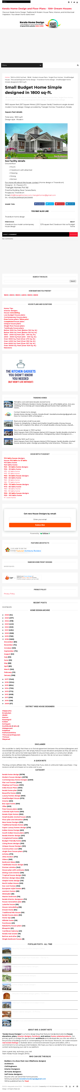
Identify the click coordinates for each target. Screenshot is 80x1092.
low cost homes (9, 886)
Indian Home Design (11, 831)
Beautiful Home (9, 794)
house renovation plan (12, 902)
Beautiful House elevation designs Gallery (28, 949)
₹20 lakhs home (10, 465)
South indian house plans (13, 833)
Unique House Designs (12, 847)
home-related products (61, 1037)
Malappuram (7, 729)
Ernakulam (6, 713)
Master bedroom (9, 897)
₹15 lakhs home (10, 463)
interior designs (24, 1037)
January (7, 676)
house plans (14, 322)
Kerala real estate (10, 934)
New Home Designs (10, 823)
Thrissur (5, 737)
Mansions (8, 348)
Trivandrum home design (46, 80)
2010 (7, 701)
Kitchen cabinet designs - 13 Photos (26, 1012)
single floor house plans (12, 852)
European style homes (12, 889)
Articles (5, 855)
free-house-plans (10, 809)
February (8, 673)
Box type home (9, 804)
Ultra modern (8, 857)
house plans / (16, 320)
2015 (6, 686)
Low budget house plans (14, 315)
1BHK (6, 295)
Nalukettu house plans (12, 926)
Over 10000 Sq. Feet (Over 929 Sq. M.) (20, 346)
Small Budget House (12, 100)
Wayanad (6, 740)
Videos (5, 860)
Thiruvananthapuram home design (23, 80)
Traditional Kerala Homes (13, 825)
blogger (73, 234)
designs (10, 311)
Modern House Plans (40, 77)
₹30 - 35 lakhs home (12, 470)
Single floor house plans (14, 326)
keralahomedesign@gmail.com (33, 1079)
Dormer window (9, 868)
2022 (7, 628)
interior (5, 801)
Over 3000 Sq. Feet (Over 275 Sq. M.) (19, 340)
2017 (7, 680)
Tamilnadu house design (13, 865)
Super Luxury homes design (14, 828)
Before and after (9, 937)
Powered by (40, 534)
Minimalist (6, 894)
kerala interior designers (13, 900)
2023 (7, 624)
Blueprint (6, 929)
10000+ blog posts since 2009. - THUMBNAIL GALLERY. (20, 1087)
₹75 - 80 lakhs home (12, 487)
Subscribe (40, 525)
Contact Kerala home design (25, 413)
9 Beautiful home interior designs (25, 967)
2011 (6, 698)
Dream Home (8, 910)
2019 (7, 637)
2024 (7, 621)
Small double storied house (14, 817)
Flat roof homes (9, 783)
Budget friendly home (12, 841)
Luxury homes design (11, 796)
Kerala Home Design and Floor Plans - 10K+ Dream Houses (37, 8)
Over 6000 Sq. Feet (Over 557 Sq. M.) (19, 344)
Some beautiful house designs (24, 976)
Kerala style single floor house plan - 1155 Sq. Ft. (30, 958)
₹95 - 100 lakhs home (13, 496)
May (5, 664)
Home (7, 77)
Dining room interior (11, 873)
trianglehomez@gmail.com (44, 196)
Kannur (5, 718)
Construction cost (10, 849)
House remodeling (10, 908)
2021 (6, 631)
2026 (7, 615)
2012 (6, 695)
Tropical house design (12, 876)
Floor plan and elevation (12, 820)
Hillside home (8, 921)
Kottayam (6, 724)
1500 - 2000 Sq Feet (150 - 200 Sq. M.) (20, 335)
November (8, 645)
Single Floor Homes (56, 77)
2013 (6, 692)
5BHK (29, 295)
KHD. (48, 1087)
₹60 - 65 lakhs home (12, 481)
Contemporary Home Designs (15, 780)
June (6, 661)
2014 (7, 689)
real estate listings (10, 1043)
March (6, 670)
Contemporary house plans (15, 318)
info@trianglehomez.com (21, 196)
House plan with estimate (13, 870)
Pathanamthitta (9, 733)
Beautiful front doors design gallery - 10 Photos (30, 994)
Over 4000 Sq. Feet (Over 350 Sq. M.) (19, 342)
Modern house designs (12, 778)
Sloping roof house (10, 785)
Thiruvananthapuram (11, 735)
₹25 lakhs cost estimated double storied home (32, 402)
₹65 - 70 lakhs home (12, 483)
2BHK (11, 295)
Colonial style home (11, 812)
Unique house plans (12, 324)
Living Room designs (11, 844)
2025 (7, 618)
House (12, 313)
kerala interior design (11, 836)
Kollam (5, 722)
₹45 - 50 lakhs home (12, 474)
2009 (7, 704)
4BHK (23, 295)
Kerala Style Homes (10, 815)
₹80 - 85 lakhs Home (12, 489)
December (8, 642)
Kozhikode (6, 727)
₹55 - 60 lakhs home (12, 478)
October (7, 648)
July (5, 658)
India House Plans (10, 788)
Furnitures (7, 924)
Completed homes (10, 839)
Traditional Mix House (11, 913)
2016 (7, 683)
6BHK (35, 295)
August (7, 654)
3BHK (29, 77)
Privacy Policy (9, 594)
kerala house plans (10, 916)
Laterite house (8, 905)
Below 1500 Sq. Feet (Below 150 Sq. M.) (20, 333)
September (9, 651)
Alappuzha (6, 711)
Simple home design (11, 881)
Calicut (15, 727)
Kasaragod (6, 720)
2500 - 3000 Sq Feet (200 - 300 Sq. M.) (20, 337)
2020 (7, 634)
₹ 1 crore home (10, 498)
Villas (4, 807)
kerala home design (10, 775)
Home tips (6, 918)
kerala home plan (9, 791)
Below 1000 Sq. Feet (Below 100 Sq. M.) (20, 331)
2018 (7, 640)
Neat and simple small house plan (27, 422)
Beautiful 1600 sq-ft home (24, 440)
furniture (36, 1037)
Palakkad (6, 731)
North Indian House (10, 884)
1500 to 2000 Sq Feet (18, 77)
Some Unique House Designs (23, 985)
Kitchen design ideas (11, 878)
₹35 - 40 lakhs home (12, 472)
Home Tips (8, 309)
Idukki (4, 716)
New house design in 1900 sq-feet (27, 431)
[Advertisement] (40, 45)
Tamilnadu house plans (14, 329)
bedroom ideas (9, 863)
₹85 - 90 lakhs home (12, 491)
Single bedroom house (12, 939)
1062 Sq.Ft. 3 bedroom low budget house (28, 1003)
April (6, 667)
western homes (9, 892)
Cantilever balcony (10, 931)
